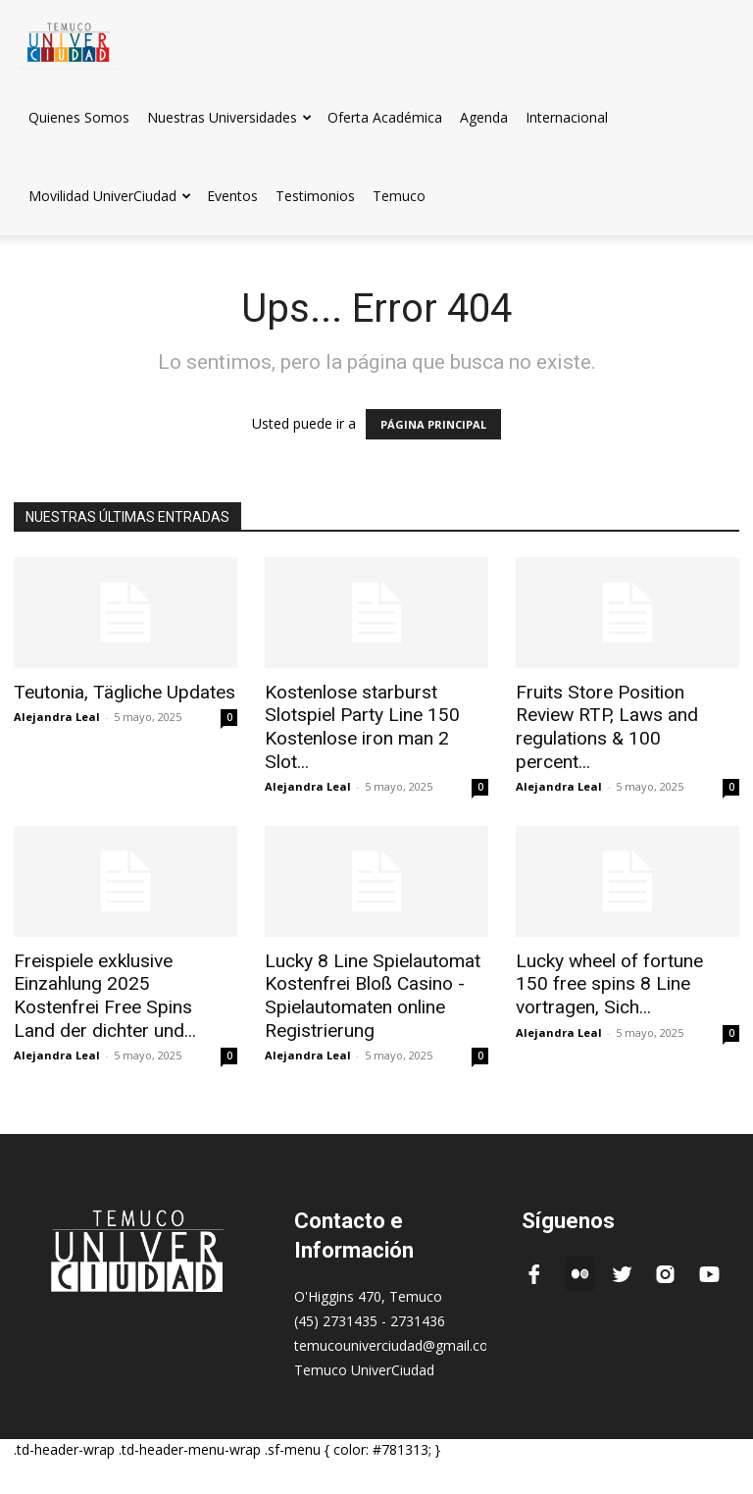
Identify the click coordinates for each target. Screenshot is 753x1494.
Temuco (399, 195)
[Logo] (69, 38)
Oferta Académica (384, 117)
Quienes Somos (78, 117)
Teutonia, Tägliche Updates (113, 691)
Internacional (567, 117)
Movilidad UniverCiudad (109, 195)
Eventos (232, 195)
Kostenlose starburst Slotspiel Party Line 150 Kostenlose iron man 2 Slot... (376, 713)
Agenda (484, 117)
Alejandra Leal (57, 715)
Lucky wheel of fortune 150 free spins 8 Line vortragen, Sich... (617, 953)
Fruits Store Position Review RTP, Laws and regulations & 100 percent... (619, 713)
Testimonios (315, 195)
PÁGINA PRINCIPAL (433, 424)
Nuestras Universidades (229, 117)
